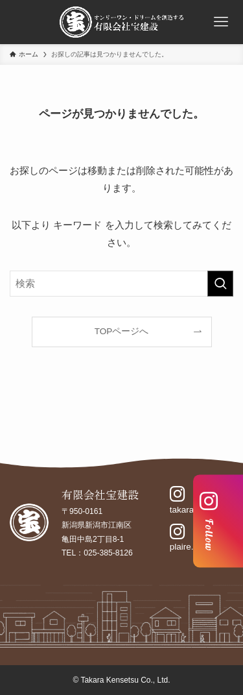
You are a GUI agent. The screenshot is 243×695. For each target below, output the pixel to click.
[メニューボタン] (221, 22)
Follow (208, 521)
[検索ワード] (121, 284)
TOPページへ (122, 331)
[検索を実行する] (220, 284)
